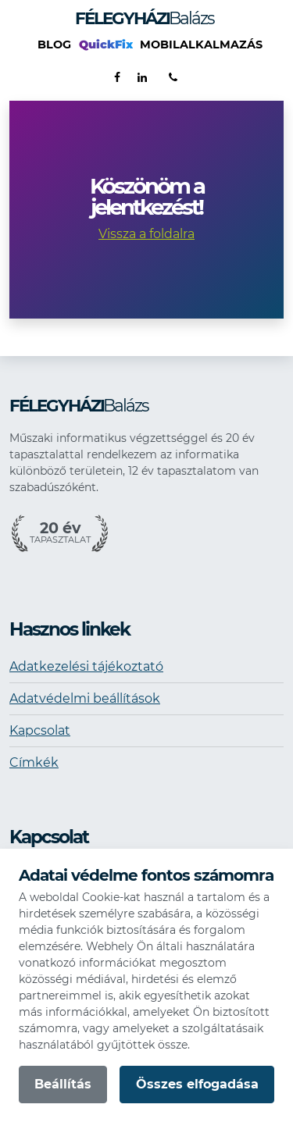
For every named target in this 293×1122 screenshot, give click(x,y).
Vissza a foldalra (146, 233)
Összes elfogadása (197, 1084)
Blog (54, 44)
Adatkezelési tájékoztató (86, 666)
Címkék (34, 762)
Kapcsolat (39, 730)
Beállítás (62, 1084)
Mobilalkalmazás (201, 44)
